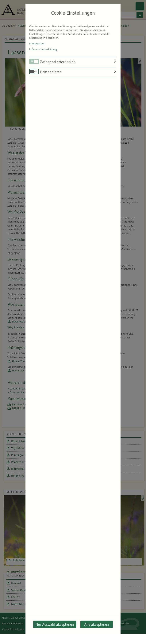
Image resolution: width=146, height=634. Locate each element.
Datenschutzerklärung (44, 49)
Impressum (38, 43)
